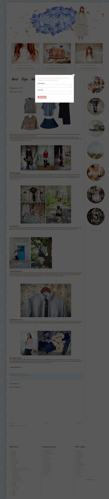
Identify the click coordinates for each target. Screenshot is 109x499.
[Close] (73, 75)
